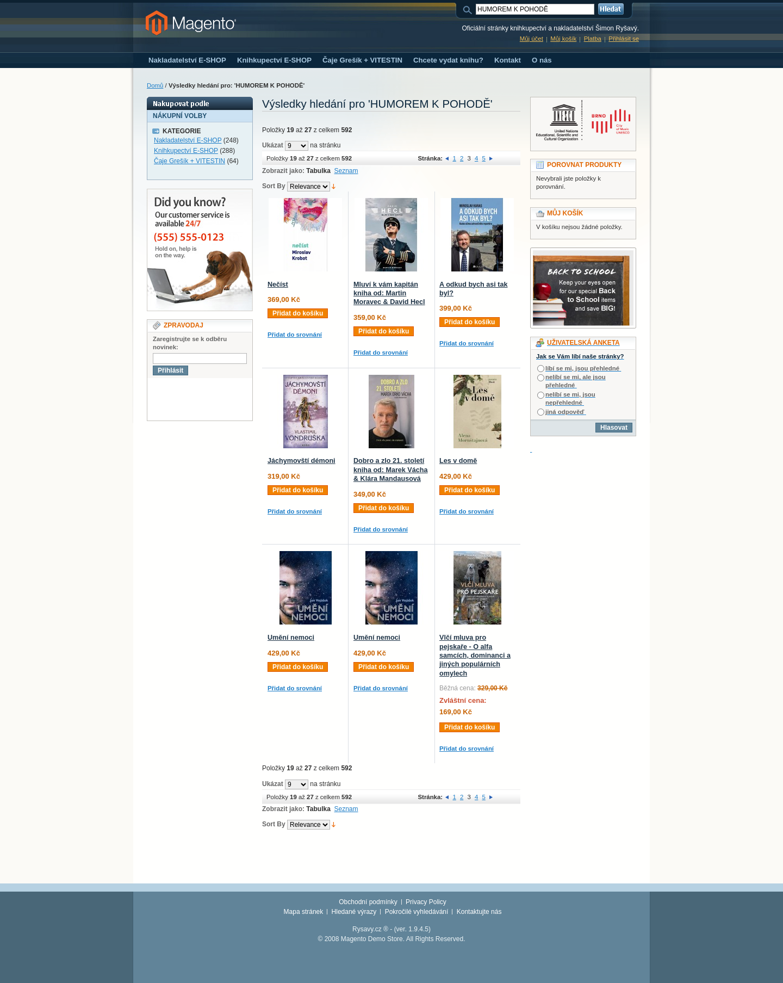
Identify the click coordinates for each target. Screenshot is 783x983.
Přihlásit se (623, 38)
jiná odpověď (564, 412)
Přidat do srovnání (295, 334)
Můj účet (531, 38)
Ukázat (272, 145)
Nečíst (278, 284)
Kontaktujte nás (479, 912)
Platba (592, 38)
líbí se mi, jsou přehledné (582, 368)
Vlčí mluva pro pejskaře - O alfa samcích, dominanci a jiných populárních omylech (475, 655)
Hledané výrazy (354, 912)
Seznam (346, 171)
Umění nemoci (291, 637)
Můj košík (563, 38)
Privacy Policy (426, 902)
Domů (155, 85)
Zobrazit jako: (283, 171)
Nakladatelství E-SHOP (188, 140)
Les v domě (458, 461)
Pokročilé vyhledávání (417, 912)
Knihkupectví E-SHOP (186, 150)
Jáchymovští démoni (301, 461)
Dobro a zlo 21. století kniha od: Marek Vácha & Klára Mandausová (390, 470)
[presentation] (230, 399)
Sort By (273, 186)
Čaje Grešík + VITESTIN (189, 161)
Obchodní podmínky (368, 902)
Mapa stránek (304, 912)
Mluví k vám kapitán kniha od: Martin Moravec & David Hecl (389, 293)
